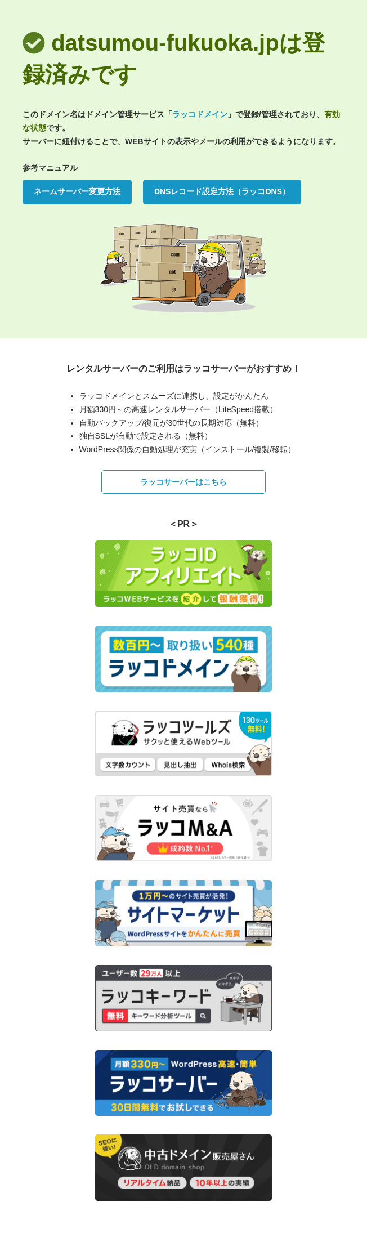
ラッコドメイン (199, 114)
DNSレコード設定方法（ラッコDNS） (222, 191)
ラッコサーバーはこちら (183, 481)
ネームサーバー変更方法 (77, 191)
